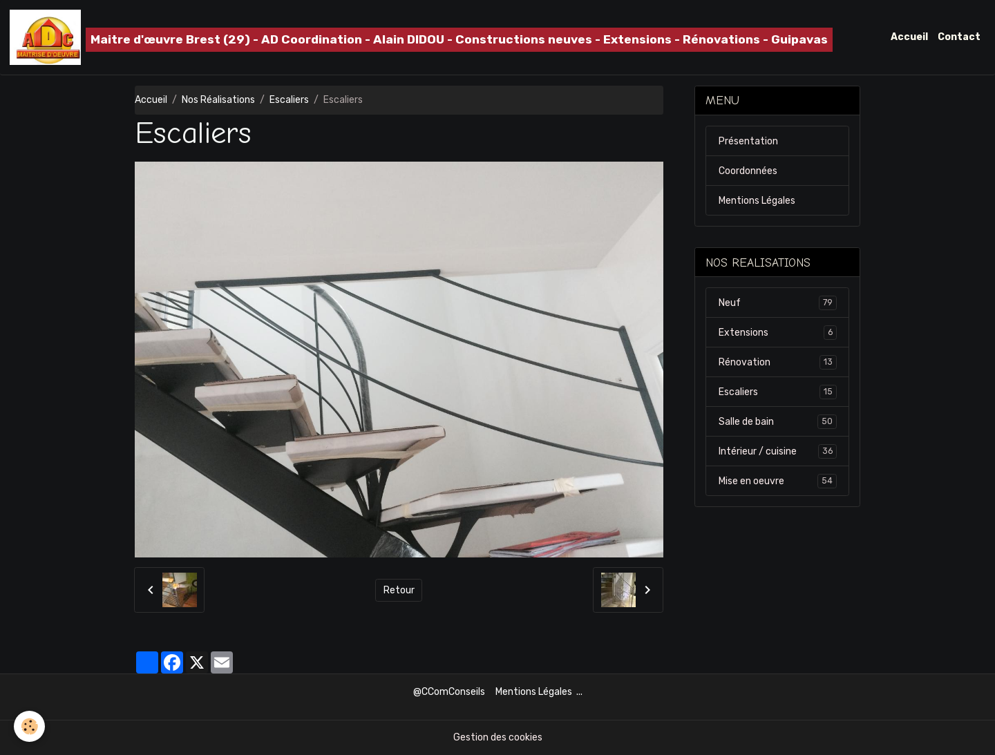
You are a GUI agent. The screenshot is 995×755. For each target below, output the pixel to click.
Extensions (778, 332)
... (579, 692)
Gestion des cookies (497, 737)
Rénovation (778, 362)
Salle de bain (778, 421)
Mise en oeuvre (778, 481)
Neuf (778, 302)
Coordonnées (748, 171)
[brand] (421, 37)
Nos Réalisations (218, 100)
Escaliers (289, 100)
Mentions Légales (757, 201)
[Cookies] (29, 726)
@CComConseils (449, 692)
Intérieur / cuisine (778, 451)
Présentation (748, 141)
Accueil (909, 37)
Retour (399, 590)
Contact (959, 37)
